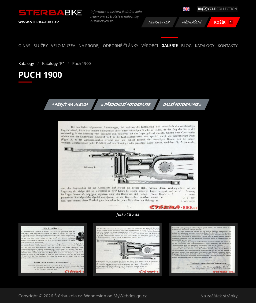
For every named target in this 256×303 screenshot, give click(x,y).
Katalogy (204, 45)
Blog (186, 45)
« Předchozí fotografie (126, 104)
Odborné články (120, 45)
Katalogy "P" (53, 63)
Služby (40, 45)
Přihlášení (192, 22)
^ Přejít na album (70, 104)
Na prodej (89, 45)
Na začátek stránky (219, 296)
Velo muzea (63, 45)
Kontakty (227, 45)
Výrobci (149, 45)
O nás (24, 45)
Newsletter (159, 22)
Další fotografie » (182, 104)
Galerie (169, 45)
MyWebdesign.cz (130, 296)
